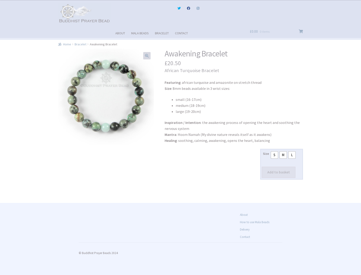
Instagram (198, 8)
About (244, 215)
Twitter (179, 8)
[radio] (274, 155)
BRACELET (162, 33)
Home (67, 44)
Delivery (245, 229)
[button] (147, 55)
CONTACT (181, 33)
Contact (245, 237)
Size (266, 154)
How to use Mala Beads (254, 222)
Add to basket (278, 172)
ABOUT (120, 33)
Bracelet (80, 44)
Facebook (188, 8)
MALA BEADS (140, 33)
